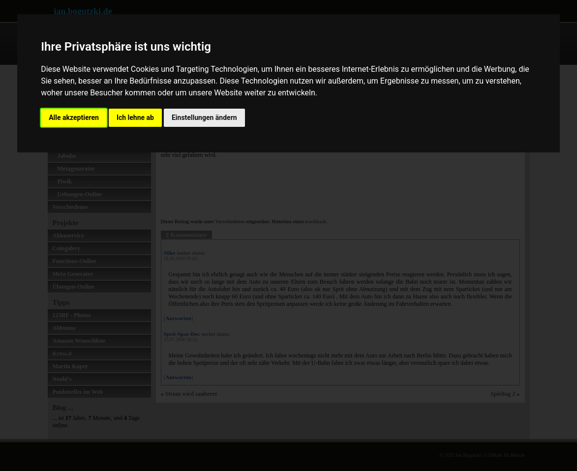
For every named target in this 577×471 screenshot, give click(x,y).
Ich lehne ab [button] (135, 117)
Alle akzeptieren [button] (74, 117)
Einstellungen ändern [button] (204, 117)
